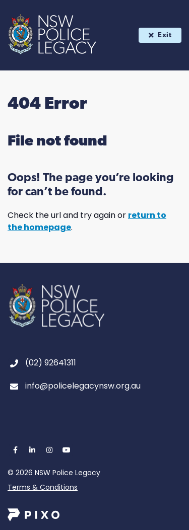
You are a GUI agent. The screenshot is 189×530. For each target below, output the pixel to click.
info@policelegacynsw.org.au (83, 386)
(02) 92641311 (50, 362)
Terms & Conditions (43, 487)
